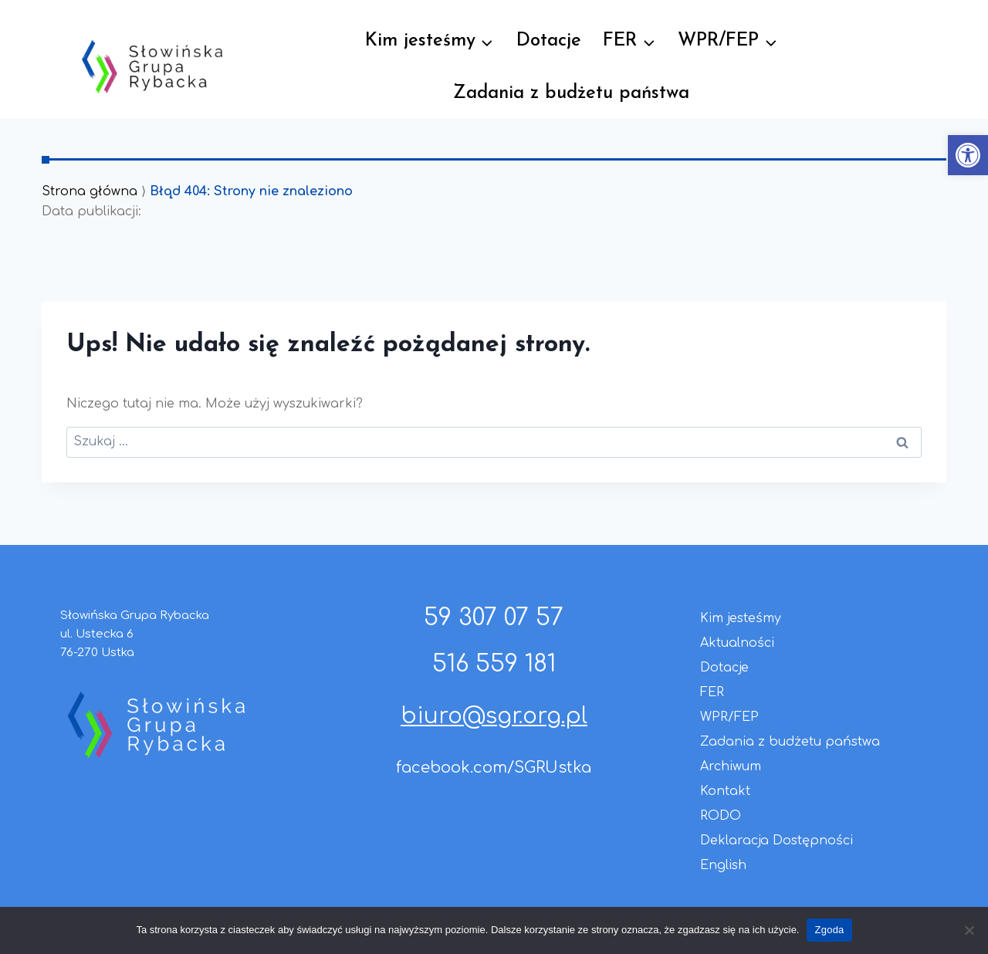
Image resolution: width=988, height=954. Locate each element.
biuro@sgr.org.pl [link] (494, 716)
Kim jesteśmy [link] (740, 618)
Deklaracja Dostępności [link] (776, 840)
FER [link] (712, 692)
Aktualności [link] (737, 643)
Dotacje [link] (548, 41)
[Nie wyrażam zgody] (968, 930)
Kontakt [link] (725, 791)
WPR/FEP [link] (729, 717)
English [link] (723, 865)
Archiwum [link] (730, 766)
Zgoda (829, 929)
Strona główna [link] (89, 191)
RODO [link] (720, 816)
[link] (968, 155)
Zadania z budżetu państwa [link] (571, 93)
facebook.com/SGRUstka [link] (493, 767)
